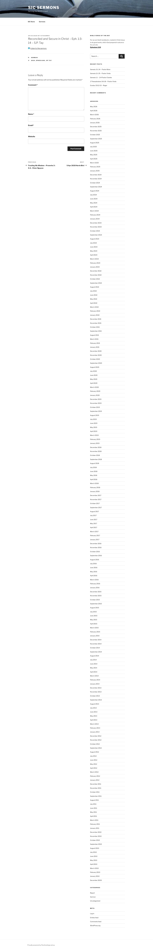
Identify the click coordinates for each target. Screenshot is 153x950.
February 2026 (95, 119)
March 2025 (94, 163)
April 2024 (93, 207)
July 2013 (93, 708)
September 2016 (96, 555)
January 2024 (95, 219)
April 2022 (93, 303)
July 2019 (93, 419)
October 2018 (95, 455)
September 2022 (96, 283)
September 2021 (96, 331)
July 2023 (93, 243)
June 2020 (94, 375)
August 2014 (94, 656)
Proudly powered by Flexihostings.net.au (41, 945)
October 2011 (95, 792)
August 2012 (94, 752)
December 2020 (96, 351)
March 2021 (94, 339)
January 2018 (94, 491)
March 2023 (94, 259)
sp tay (49, 60)
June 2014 (93, 664)
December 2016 (95, 543)
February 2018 (95, 487)
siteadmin (45, 35)
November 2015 (95, 596)
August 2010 (94, 848)
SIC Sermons (43, 7)
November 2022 (95, 275)
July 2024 (93, 195)
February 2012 (95, 776)
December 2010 (95, 832)
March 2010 (94, 868)
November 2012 (95, 740)
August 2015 (94, 608)
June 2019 (93, 423)
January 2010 (95, 876)
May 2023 (93, 251)
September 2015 (96, 604)
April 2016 (93, 575)
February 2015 (95, 632)
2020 (33, 60)
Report (92, 893)
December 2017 (95, 495)
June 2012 (93, 760)
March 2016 (94, 580)
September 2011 (96, 796)
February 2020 (95, 391)
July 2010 (93, 852)
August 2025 (94, 143)
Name (31, 114)
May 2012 (93, 764)
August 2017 (94, 511)
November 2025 (96, 131)
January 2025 (95, 171)
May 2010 (93, 860)
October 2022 (95, 279)
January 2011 (94, 828)
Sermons (42, 22)
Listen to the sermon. (37, 48)
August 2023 (94, 239)
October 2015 (95, 600)
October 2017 (95, 503)
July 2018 (93, 467)
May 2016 (93, 572)
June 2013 (93, 712)
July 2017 (93, 515)
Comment (33, 85)
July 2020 (93, 371)
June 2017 (93, 519)
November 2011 (95, 788)
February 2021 (95, 343)
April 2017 (93, 527)
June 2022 (93, 295)
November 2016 (95, 547)
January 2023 (95, 267)
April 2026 (93, 110)
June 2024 (93, 199)
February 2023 (95, 263)
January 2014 (94, 684)
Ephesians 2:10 (95, 47)
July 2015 (93, 612)
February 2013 (95, 728)
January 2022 (94, 315)
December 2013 (95, 688)
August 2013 (94, 704)
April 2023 (93, 255)
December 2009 (96, 880)
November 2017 (95, 499)
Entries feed (94, 917)
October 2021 (95, 327)
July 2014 (93, 660)
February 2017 (95, 535)
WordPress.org (95, 925)
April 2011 (93, 816)
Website (31, 137)
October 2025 (95, 135)
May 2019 (93, 427)
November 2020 (96, 355)
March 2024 (94, 211)
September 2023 (96, 235)
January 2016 (94, 587)
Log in (92, 913)
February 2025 (95, 167)
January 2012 (94, 780)
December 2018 (95, 447)
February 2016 (95, 584)
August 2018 (94, 463)
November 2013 (95, 692)
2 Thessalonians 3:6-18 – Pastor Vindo (103, 81)
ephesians (40, 60)
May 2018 (93, 475)
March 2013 (94, 724)
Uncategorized (95, 901)
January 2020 (95, 395)
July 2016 (93, 563)
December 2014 (95, 640)
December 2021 (95, 319)
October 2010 (95, 840)
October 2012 (95, 744)
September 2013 (96, 700)
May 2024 (93, 203)
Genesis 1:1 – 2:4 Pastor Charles (101, 77)
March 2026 (94, 114)
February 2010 (95, 872)
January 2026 (95, 123)
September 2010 (96, 844)
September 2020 (96, 363)
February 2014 (95, 680)
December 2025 (95, 126)
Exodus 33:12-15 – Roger (98, 85)
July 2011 (93, 804)
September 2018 (96, 459)
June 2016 (93, 567)
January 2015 (94, 636)
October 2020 (95, 359)
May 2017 (93, 523)
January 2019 (94, 443)
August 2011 (94, 800)
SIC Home (31, 22)
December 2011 (95, 784)
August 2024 (94, 191)
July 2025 (93, 147)
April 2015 (93, 624)
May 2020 (93, 379)
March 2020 (94, 387)
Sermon (34, 57)
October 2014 (95, 648)
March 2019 (94, 435)
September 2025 (96, 139)
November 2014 (95, 644)
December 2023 (95, 223)
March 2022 (94, 307)
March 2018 (94, 483)
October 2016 (95, 551)
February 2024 (95, 215)
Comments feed (95, 921)
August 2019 (94, 415)
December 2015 (95, 592)
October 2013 (95, 696)
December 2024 (95, 175)
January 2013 (94, 732)
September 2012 (96, 748)
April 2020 (93, 383)
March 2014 (94, 676)
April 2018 (93, 479)
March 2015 (94, 628)
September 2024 (96, 187)
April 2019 (93, 431)
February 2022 (95, 311)
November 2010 (96, 836)
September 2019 (96, 411)
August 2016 (94, 560)
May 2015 (93, 620)
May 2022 (93, 299)
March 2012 (94, 772)
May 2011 (93, 812)
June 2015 (93, 616)
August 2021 (94, 335)
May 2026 (93, 106)
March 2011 (94, 820)
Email (31, 125)
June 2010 (93, 856)
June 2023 (93, 247)
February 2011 (95, 824)
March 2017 (94, 531)
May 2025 (93, 155)
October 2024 (95, 183)
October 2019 (95, 407)
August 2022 (94, 287)
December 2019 (95, 399)
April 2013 (93, 720)
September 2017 (96, 507)
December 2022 (95, 271)
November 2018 (95, 451)
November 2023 (96, 227)
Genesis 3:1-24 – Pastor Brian (100, 69)
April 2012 (93, 768)
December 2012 (95, 736)
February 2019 (95, 439)
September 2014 (96, 652)
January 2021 (94, 347)
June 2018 (93, 471)
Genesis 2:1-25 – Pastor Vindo (100, 73)
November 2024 (96, 179)
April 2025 (93, 159)
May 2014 (93, 668)
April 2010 (93, 864)
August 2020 (94, 367)
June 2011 (93, 808)
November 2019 (95, 403)
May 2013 (93, 716)
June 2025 (93, 151)
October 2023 (95, 231)
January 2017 (94, 539)
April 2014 (93, 672)
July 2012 (93, 756)
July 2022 (93, 291)
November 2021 (95, 323)
